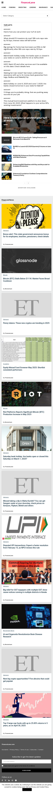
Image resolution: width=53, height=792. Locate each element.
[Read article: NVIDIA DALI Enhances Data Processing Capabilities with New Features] (7, 158)
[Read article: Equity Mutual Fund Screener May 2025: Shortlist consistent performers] (26, 349)
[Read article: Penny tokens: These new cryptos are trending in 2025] (26, 305)
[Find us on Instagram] (12, 780)
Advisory (7, 29)
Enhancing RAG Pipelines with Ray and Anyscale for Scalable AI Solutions (31, 165)
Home (3, 7)
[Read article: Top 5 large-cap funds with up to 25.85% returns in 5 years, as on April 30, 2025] (26, 705)
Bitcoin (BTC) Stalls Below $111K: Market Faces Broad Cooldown (26, 279)
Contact (40, 749)
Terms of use (24, 749)
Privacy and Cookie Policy (40, 787)
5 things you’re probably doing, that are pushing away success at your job (26, 93)
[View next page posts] (28, 183)
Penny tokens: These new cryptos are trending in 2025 (26, 323)
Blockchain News (8, 630)
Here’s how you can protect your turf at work (22, 32)
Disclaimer (5, 749)
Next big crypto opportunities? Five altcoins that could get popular (26, 680)
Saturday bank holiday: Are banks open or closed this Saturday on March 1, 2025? (25, 457)
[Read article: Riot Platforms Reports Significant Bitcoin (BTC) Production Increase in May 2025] (26, 394)
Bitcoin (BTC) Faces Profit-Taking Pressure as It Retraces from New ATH (30, 138)
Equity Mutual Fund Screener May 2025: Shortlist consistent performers (24, 368)
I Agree (27, 789)
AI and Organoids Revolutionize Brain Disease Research (22, 635)
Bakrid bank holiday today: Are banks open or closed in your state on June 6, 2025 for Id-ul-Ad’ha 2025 (26, 57)
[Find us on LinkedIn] (9, 780)
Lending (32, 7)
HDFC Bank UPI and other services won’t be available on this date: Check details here (25, 65)
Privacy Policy (14, 749)
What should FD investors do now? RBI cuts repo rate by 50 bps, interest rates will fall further (26, 39)
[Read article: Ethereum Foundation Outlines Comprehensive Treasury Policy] (7, 176)
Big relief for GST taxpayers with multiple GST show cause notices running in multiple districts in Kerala (25, 591)
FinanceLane (28, 2)
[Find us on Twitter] (5, 780)
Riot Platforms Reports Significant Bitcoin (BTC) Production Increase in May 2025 (23, 413)
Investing (22, 7)
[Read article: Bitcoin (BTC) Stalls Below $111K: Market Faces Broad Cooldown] (26, 260)
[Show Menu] (2, 2)
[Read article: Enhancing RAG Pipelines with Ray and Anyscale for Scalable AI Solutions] (7, 167)
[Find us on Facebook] (2, 780)
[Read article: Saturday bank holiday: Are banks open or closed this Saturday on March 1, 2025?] (26, 438)
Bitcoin (5, 275)
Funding (12, 7)
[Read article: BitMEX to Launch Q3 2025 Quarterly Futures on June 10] (7, 149)
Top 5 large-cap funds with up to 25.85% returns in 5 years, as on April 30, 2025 (25, 724)
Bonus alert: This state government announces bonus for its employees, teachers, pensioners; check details (26, 235)
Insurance (43, 7)
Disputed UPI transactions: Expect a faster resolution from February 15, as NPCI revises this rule (25, 546)
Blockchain (8, 289)
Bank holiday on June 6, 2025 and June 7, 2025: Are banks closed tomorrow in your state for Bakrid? (25, 85)
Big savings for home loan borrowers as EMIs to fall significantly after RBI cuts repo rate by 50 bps (24, 48)
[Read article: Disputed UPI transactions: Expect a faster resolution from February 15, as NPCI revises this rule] (26, 527)
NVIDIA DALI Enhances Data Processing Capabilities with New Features (31, 156)
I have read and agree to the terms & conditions (19, 766)
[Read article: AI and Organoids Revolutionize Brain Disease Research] (26, 616)
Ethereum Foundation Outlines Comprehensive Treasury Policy (30, 174)
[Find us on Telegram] (16, 780)
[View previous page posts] (24, 183)
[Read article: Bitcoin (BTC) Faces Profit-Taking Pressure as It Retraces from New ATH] (7, 140)
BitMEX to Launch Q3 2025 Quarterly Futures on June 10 (32, 147)
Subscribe (33, 749)
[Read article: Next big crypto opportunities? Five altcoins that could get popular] (26, 661)
